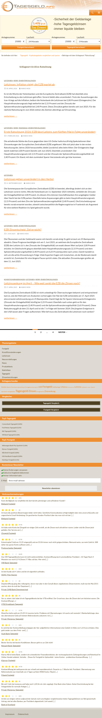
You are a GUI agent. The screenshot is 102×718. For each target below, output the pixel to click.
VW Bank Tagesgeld (9, 563)
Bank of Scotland (8, 704)
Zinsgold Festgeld (8, 533)
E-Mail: (4, 480)
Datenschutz (23, 714)
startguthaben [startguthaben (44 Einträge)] (11, 391)
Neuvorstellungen (9, 359)
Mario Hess (25, 88)
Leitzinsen (8, 81)
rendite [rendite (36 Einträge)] (89, 387)
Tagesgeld (23, 128)
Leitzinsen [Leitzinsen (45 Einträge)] (84, 387)
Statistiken (6, 370)
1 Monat (38, 41)
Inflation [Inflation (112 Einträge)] (64, 387)
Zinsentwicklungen (27, 81)
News (15, 81)
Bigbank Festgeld (8, 504)
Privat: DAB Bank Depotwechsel (14, 589)
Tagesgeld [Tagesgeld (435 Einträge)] (22, 391)
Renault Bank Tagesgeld (10, 646)
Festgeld (5, 348)
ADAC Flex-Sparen (9, 575)
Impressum (9, 714)
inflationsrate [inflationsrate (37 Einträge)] (71, 387)
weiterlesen (10, 116)
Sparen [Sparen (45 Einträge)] (93, 387)
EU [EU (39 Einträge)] (37, 387)
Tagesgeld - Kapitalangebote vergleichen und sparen (40, 55)
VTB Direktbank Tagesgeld (12, 604)
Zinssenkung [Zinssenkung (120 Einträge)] (49, 391)
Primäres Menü (99, 12)
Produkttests (7, 366)
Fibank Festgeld (7, 675)
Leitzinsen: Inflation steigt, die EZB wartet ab (29, 84)
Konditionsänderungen (14, 279)
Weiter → (62, 332)
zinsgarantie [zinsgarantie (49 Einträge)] (40, 391)
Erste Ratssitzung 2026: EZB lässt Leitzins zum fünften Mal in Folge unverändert (49, 131)
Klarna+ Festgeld (8, 660)
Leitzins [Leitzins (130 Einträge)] (77, 387)
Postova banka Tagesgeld (11, 548)
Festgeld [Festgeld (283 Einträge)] (47, 386)
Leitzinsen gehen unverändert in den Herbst (29, 179)
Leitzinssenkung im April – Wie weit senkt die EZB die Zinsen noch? (42, 283)
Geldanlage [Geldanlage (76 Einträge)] (56, 387)
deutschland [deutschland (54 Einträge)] (21, 387)
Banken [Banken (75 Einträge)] (4, 387)
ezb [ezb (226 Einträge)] (40, 386)
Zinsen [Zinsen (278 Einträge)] (32, 391)
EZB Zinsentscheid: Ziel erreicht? (22, 229)
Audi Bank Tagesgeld (9, 633)
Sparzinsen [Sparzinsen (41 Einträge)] (4, 391)
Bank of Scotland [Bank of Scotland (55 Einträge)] (12, 387)
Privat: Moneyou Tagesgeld (12, 619)
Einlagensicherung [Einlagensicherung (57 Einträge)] (30, 387)
